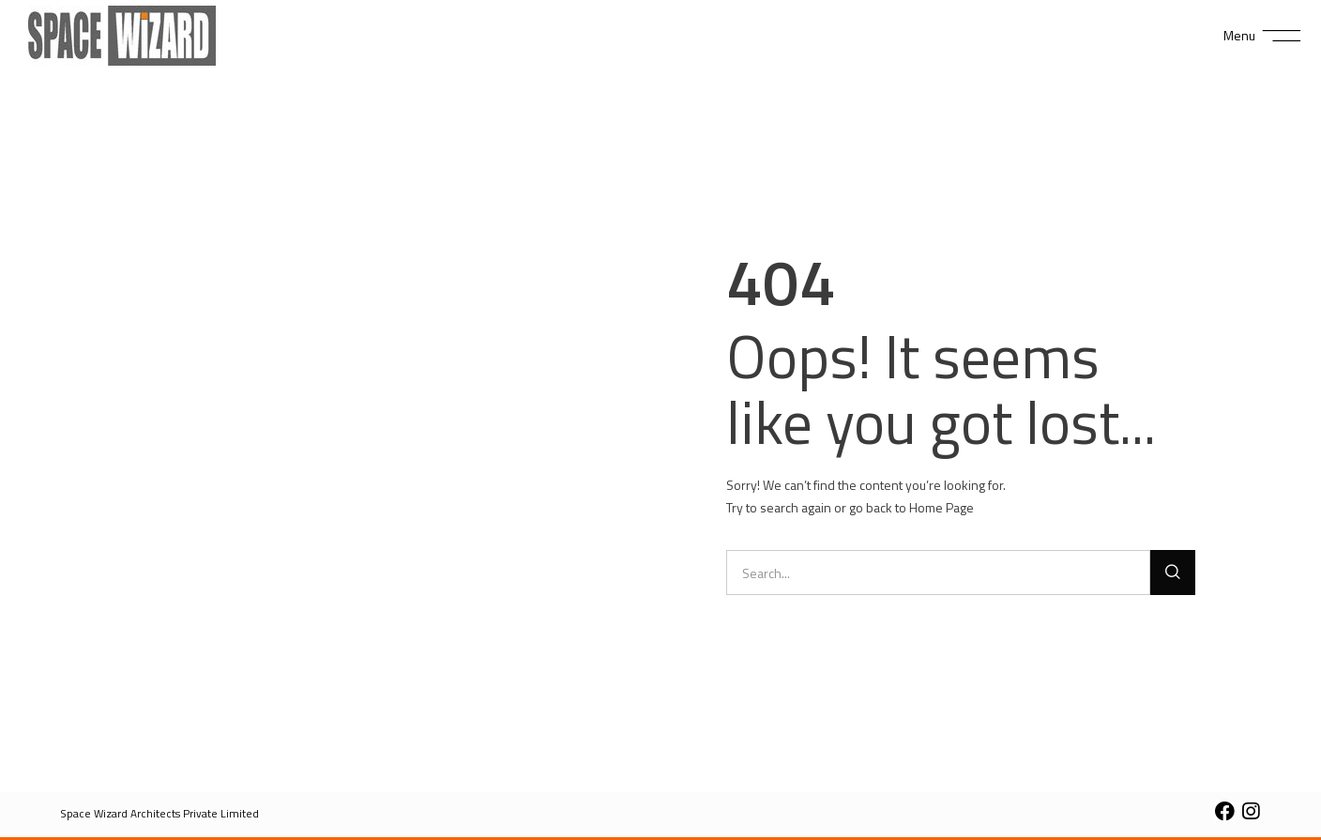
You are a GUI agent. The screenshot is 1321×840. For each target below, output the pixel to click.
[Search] (1172, 572)
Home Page (941, 507)
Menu (1239, 35)
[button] (160, 813)
